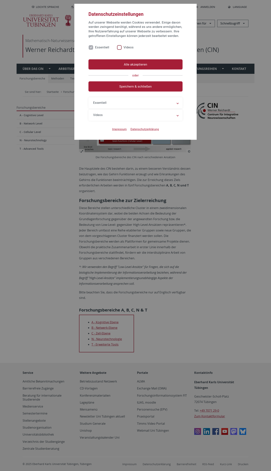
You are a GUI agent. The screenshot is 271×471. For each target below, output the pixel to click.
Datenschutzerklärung (144, 129)
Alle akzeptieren (135, 64)
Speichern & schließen (135, 86)
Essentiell (102, 47)
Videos (128, 47)
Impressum (119, 129)
